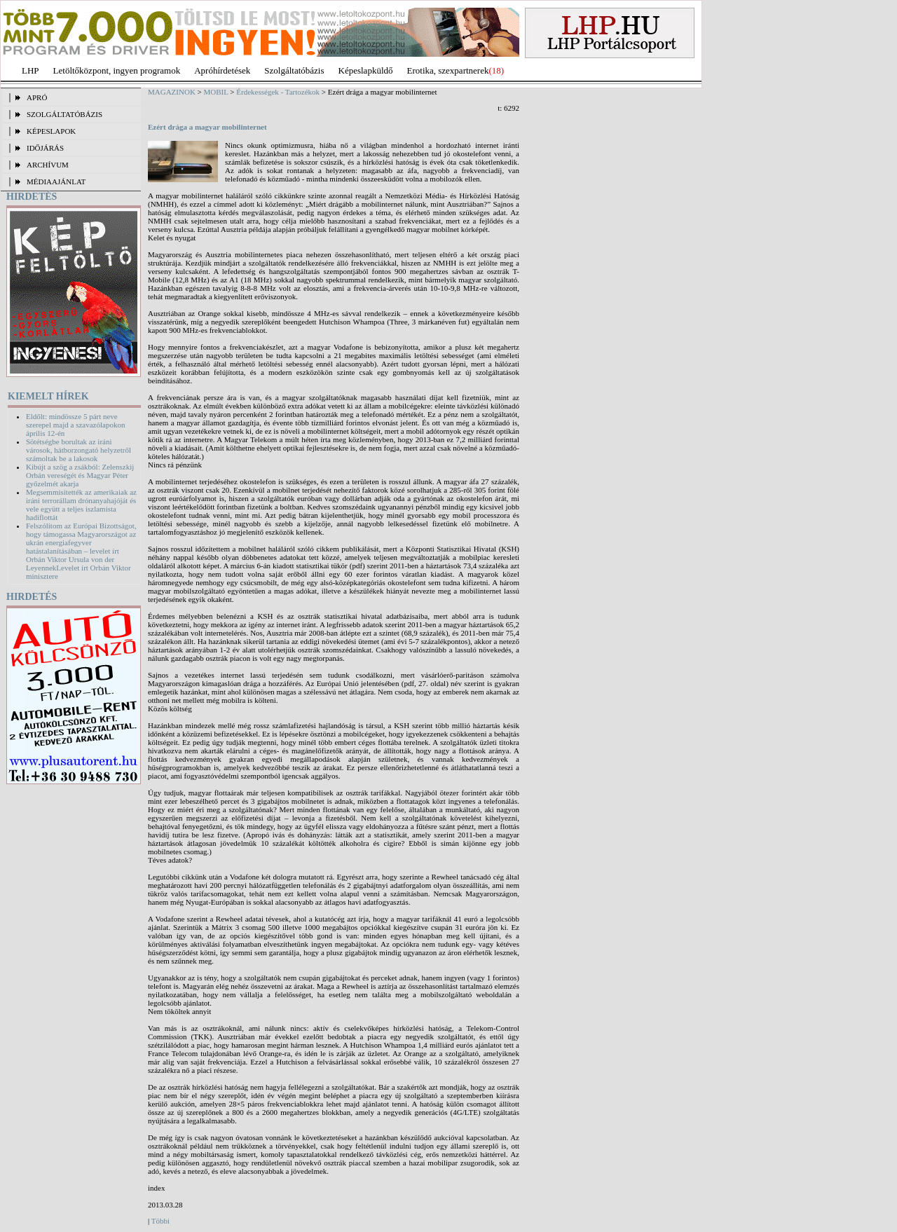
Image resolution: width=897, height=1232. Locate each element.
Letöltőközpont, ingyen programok (117, 70)
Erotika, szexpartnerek (448, 70)
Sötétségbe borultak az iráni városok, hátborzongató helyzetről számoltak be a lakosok (78, 450)
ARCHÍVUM (48, 164)
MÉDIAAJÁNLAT (56, 181)
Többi (160, 1221)
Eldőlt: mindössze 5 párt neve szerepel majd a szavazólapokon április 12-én (75, 424)
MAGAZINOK (172, 92)
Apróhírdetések (222, 70)
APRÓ (37, 97)
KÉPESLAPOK (51, 131)
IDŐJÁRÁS (45, 148)
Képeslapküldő (365, 70)
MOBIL (216, 92)
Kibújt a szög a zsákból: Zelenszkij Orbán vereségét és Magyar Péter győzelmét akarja (80, 475)
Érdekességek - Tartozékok (278, 92)
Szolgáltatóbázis (294, 70)
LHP (30, 70)
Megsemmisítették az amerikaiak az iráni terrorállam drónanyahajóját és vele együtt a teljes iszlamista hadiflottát (81, 504)
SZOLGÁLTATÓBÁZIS (64, 114)
